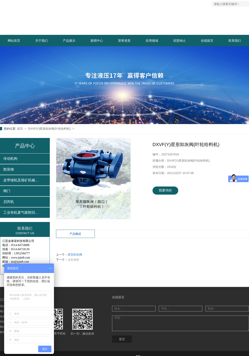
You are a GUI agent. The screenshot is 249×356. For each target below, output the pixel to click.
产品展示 (69, 40)
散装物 (8, 169)
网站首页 (14, 40)
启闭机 (8, 202)
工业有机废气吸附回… (21, 213)
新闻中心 (96, 40)
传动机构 (10, 159)
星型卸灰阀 (75, 254)
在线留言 (207, 40)
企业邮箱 (205, 3)
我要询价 (165, 190)
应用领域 (152, 40)
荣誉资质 (124, 40)
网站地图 (175, 3)
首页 (20, 128)
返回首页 (160, 3)
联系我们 (190, 3)
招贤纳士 (179, 40)
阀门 (6, 191)
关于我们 (41, 40)
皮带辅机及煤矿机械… (21, 180)
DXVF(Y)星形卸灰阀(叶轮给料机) (49, 128)
